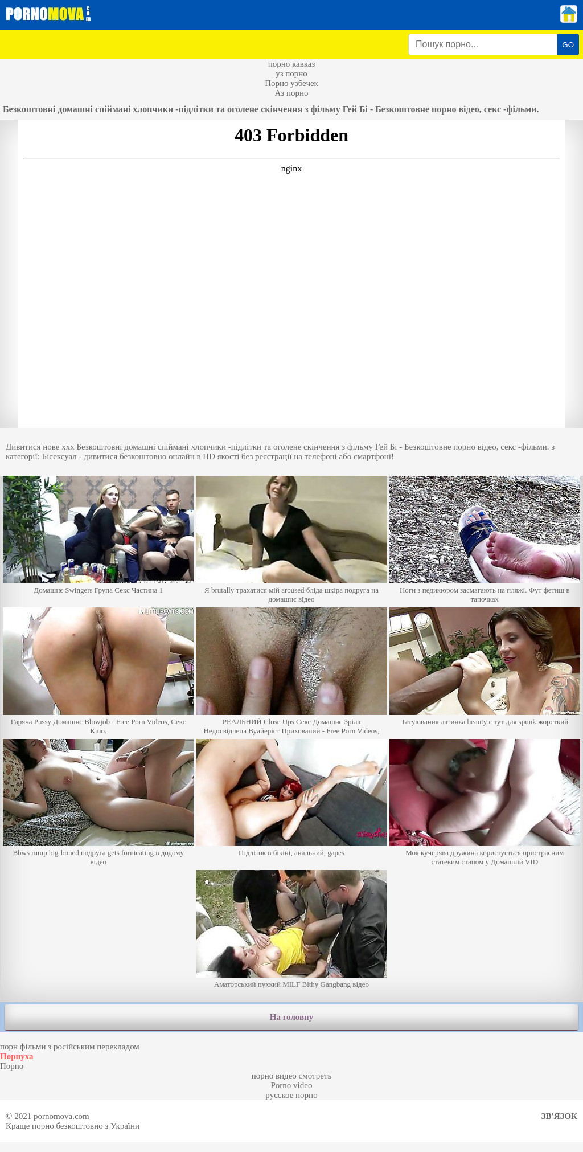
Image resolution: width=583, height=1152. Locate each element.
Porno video (292, 1085)
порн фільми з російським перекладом (69, 1046)
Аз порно (291, 92)
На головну (291, 1017)
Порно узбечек (291, 83)
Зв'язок (559, 1116)
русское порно (291, 1095)
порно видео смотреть (292, 1075)
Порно (11, 1066)
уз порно (291, 73)
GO (568, 44)
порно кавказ (291, 63)
